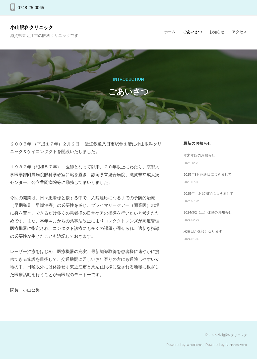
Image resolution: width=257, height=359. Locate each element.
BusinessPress (235, 345)
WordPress (191, 345)
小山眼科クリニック (35, 27)
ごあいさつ (192, 32)
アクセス (239, 32)
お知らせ (216, 32)
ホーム (169, 32)
